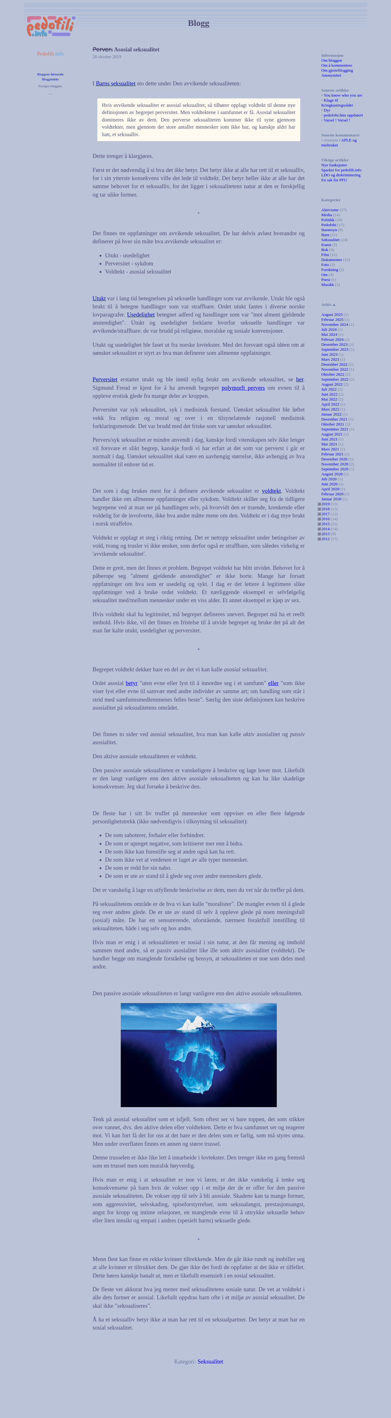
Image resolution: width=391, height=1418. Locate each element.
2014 (325, 528)
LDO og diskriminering (341, 175)
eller (273, 683)
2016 (325, 518)
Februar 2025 (332, 319)
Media (326, 214)
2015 (325, 523)
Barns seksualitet (115, 83)
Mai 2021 (329, 444)
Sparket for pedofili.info (341, 170)
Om (324, 274)
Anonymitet (331, 75)
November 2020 (334, 464)
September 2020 (335, 469)
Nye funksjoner (334, 165)
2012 (325, 538)
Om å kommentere (336, 65)
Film (325, 254)
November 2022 (334, 369)
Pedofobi (328, 224)
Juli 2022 (329, 389)
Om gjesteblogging (337, 70)
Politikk (328, 219)
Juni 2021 (329, 439)
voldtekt (271, 491)
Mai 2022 (329, 399)
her (299, 379)
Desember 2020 (334, 459)
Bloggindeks (50, 79)
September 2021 (335, 429)
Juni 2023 (329, 354)
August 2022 (332, 384)
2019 (325, 504)
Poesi (325, 279)
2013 (325, 533)
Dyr (327, 110)
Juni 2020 (329, 484)
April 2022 (330, 404)
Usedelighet (141, 314)
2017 (325, 514)
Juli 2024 (329, 329)
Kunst (326, 244)
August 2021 (332, 434)
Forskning (329, 269)
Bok (324, 249)
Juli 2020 (329, 479)
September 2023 (335, 349)
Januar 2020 (331, 499)
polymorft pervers (243, 387)
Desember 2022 (334, 364)
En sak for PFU (334, 180)
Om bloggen (331, 60)
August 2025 (332, 314)
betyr (132, 683)
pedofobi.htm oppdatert (343, 115)
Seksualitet (210, 1361)
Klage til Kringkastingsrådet (337, 102)
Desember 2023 (334, 344)
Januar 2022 (331, 414)
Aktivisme (330, 209)
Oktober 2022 (333, 374)
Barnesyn (329, 229)
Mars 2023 (330, 359)
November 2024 (334, 324)
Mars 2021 (330, 449)
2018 (325, 509)
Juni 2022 (329, 394)
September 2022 (335, 379)
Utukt (99, 298)
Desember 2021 (334, 419)
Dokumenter (331, 259)
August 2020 (332, 474)
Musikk (327, 284)
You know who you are (343, 95)
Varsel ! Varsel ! (337, 120)
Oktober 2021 (333, 424)
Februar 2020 (332, 494)
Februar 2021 (332, 454)
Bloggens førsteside (50, 74)
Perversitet (105, 379)
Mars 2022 (330, 409)
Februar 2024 (332, 339)
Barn (325, 234)
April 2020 (330, 489)
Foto (325, 264)
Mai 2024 (329, 334)
